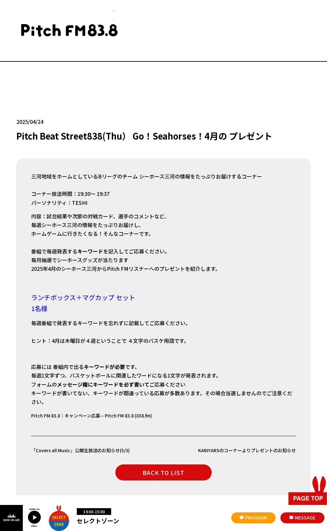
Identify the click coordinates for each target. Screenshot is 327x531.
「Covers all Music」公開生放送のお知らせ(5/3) (87, 413)
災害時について (29, 477)
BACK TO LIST (163, 435)
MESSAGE (305, 517)
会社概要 (59, 477)
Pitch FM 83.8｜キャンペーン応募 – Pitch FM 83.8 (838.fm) (100, 378)
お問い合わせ (88, 477)
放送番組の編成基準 (165, 477)
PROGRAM (256, 517)
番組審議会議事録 (123, 477)
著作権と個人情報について (214, 477)
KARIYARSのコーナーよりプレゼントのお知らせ (240, 413)
